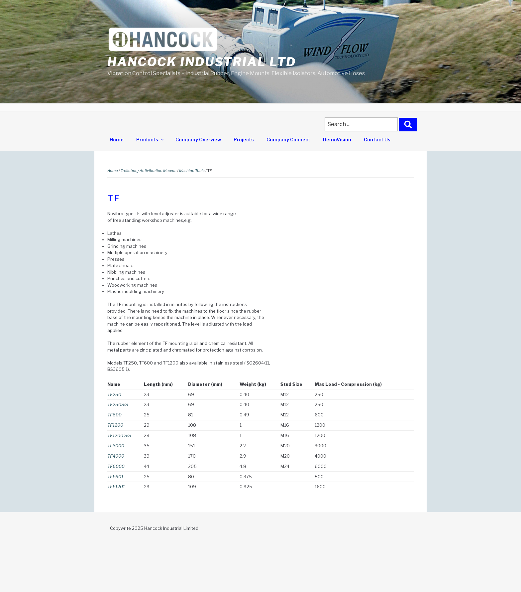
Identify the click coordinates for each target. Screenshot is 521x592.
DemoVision (337, 139)
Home (117, 139)
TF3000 (115, 445)
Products (150, 139)
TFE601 (115, 476)
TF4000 (115, 456)
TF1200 (115, 425)
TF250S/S (117, 404)
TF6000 (116, 466)
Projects (244, 139)
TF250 (114, 394)
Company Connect (288, 139)
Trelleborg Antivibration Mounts (148, 170)
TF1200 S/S (119, 435)
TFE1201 (116, 486)
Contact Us (377, 139)
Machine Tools (192, 170)
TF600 (114, 414)
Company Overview (198, 139)
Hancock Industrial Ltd (201, 62)
